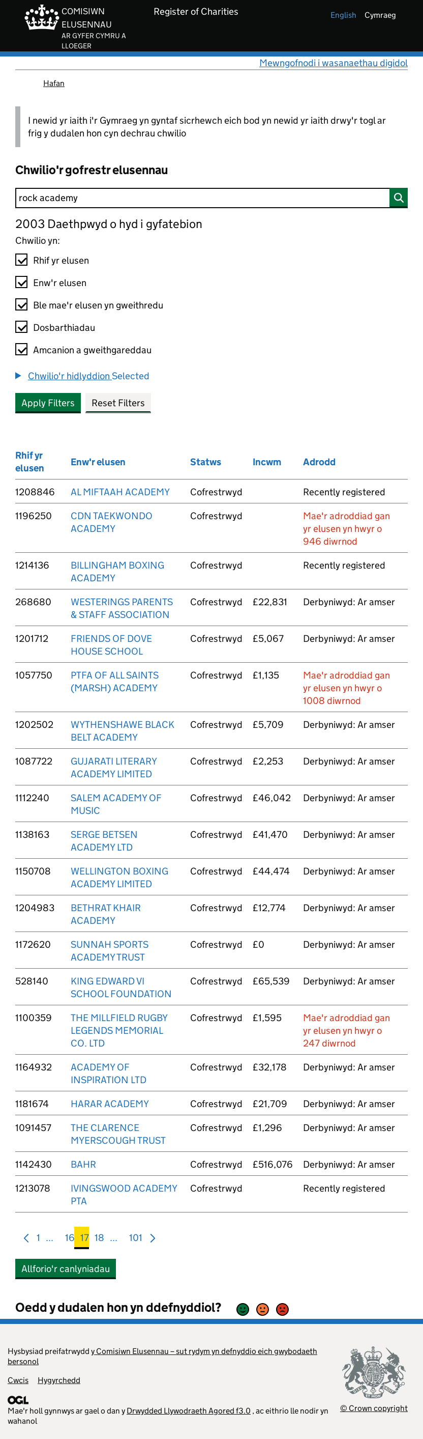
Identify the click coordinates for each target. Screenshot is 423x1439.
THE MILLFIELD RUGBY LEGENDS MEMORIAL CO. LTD (119, 1030)
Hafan (54, 83)
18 (99, 1240)
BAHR (83, 1164)
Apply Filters (48, 403)
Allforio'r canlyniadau (65, 1269)
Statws (205, 462)
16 (70, 1240)
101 (135, 1240)
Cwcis (18, 1380)
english (343, 15)
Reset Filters (118, 403)
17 (84, 1240)
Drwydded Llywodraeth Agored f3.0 (189, 1411)
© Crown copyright (374, 1408)
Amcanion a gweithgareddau (92, 350)
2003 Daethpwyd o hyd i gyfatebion (108, 223)
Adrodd (319, 462)
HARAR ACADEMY (110, 1104)
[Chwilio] (211, 198)
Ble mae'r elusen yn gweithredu (98, 305)
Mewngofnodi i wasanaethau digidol (333, 63)
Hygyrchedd (59, 1380)
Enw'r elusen (59, 283)
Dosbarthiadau (64, 327)
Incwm (267, 462)
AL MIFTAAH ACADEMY (120, 492)
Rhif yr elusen (61, 260)
